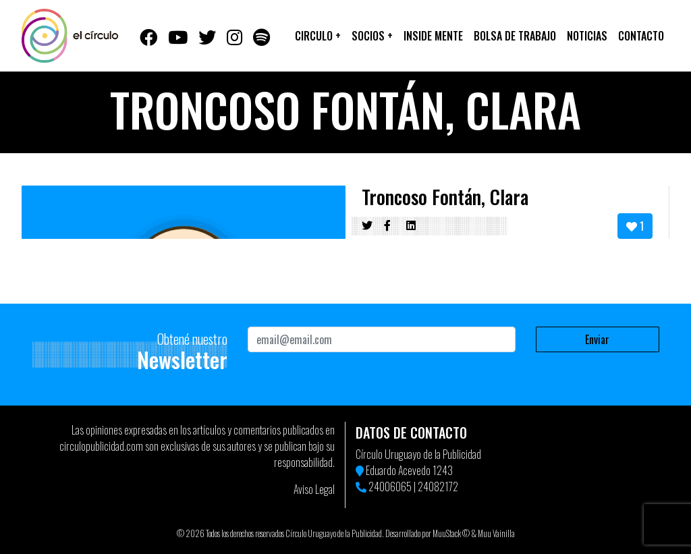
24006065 (390, 486)
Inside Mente (433, 36)
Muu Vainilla (496, 533)
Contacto (641, 36)
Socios (372, 36)
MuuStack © (451, 533)
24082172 (438, 486)
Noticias (587, 36)
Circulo (318, 36)
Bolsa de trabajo (515, 36)
